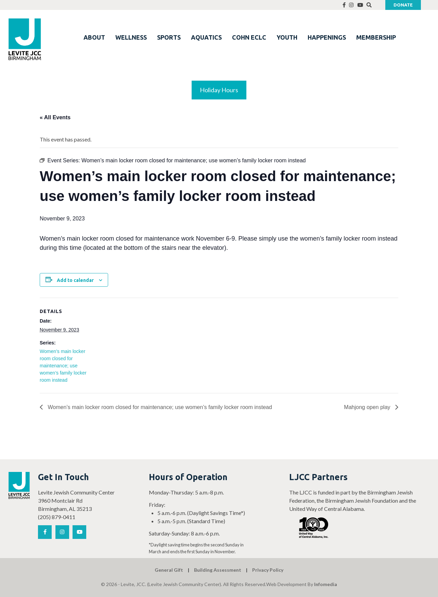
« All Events (55, 117)
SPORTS (169, 37)
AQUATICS (206, 37)
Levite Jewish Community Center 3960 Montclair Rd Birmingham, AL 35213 (76, 500)
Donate (403, 4)
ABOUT (94, 37)
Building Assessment (217, 570)
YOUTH (286, 37)
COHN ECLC (249, 37)
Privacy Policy (267, 570)
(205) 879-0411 (56, 517)
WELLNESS (131, 37)
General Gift (169, 570)
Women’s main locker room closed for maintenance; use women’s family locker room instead (63, 366)
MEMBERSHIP (376, 37)
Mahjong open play (368, 407)
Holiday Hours (219, 90)
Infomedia (325, 584)
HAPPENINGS (327, 37)
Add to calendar (75, 280)
